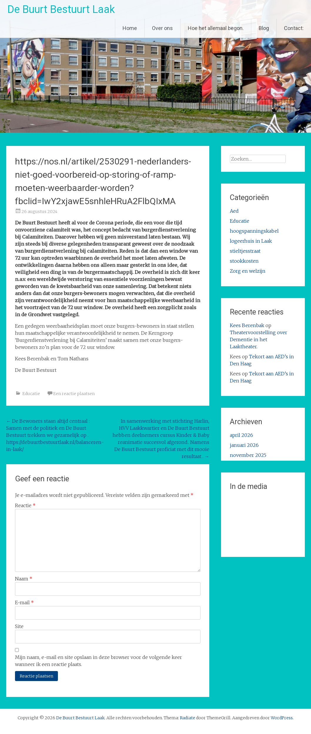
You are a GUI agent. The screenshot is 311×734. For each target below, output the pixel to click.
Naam (23, 579)
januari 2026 (244, 445)
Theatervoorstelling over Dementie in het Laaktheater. (258, 339)
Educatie (31, 393)
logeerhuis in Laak (251, 241)
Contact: (294, 28)
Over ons (162, 28)
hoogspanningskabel (254, 231)
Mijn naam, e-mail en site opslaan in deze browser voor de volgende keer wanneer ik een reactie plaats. (98, 660)
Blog (264, 28)
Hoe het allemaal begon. (216, 28)
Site (19, 626)
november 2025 (248, 455)
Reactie (25, 505)
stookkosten (244, 261)
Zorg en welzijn (247, 271)
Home (130, 28)
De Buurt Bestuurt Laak (61, 9)
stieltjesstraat (245, 251)
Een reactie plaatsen (74, 393)
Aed (234, 211)
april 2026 (241, 435)
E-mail (24, 602)
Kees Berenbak (247, 325)
